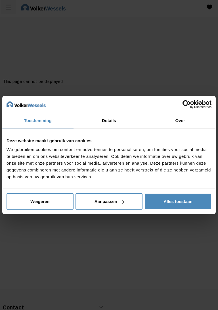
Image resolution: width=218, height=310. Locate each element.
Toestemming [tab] (38, 120)
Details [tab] (109, 120)
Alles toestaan (178, 201)
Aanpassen (109, 201)
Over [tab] (180, 120)
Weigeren (39, 201)
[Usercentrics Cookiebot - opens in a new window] (186, 104)
